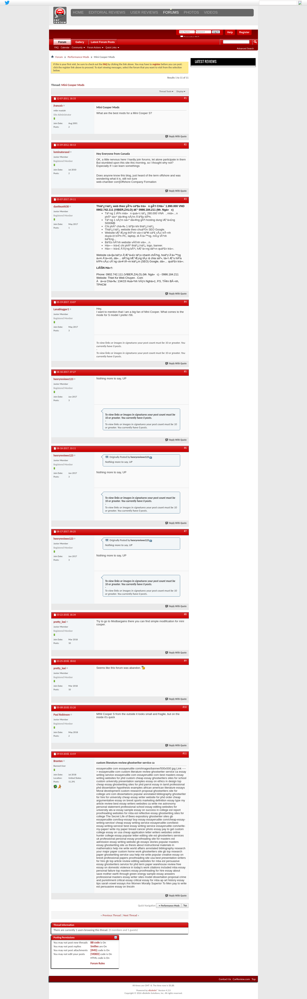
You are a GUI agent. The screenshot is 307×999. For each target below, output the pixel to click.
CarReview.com (241, 979)
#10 (185, 707)
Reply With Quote (176, 136)
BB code (95, 942)
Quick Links (111, 47)
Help (230, 32)
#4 (185, 301)
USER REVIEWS (144, 12)
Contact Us (225, 979)
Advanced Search (245, 48)
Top (185, 905)
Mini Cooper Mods (72, 85)
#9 (185, 660)
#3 (185, 198)
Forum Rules (97, 963)
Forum (62, 42)
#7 (185, 531)
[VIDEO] (95, 954)
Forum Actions (94, 47)
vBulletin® (153, 990)
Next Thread (130, 915)
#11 (185, 753)
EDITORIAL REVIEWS (107, 12)
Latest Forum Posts (103, 42)
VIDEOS (211, 12)
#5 (185, 371)
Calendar (65, 47)
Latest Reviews (206, 61)
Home (78, 12)
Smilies (94, 946)
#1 (185, 98)
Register (244, 32)
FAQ (56, 47)
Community (77, 47)
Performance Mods (78, 57)
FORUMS (171, 12)
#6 (185, 447)
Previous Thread (112, 915)
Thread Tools (165, 91)
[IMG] (93, 950)
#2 (185, 144)
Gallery (79, 42)
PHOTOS (191, 12)
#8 (185, 614)
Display (180, 91)
